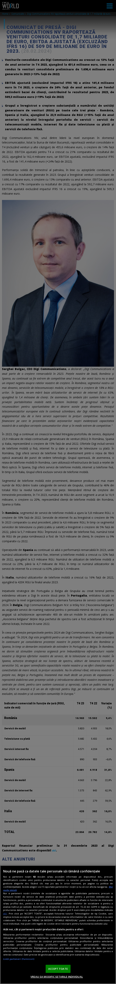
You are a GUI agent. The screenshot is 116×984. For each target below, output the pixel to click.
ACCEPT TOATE (58, 969)
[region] (58, 924)
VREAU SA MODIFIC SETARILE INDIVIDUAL (56, 976)
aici (5, 913)
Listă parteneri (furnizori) (18, 958)
